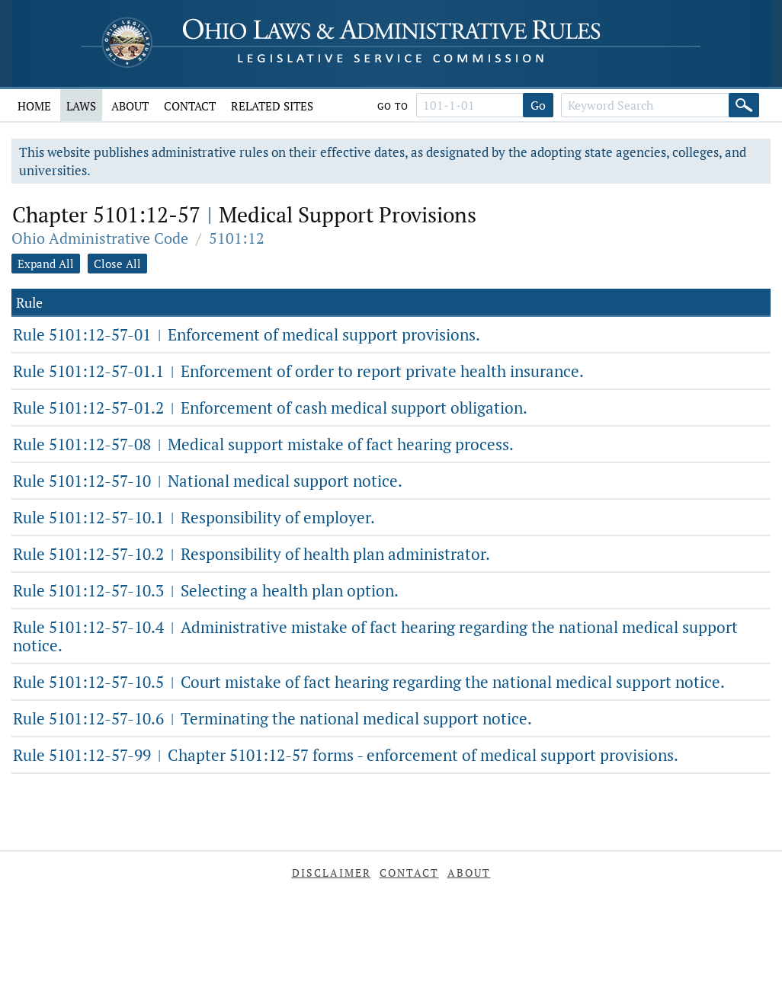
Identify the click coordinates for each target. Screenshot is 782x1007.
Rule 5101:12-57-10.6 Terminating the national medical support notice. (272, 718)
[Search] (744, 105)
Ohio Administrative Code (99, 238)
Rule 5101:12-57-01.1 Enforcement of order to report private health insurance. (298, 371)
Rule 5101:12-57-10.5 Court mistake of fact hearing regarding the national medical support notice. (369, 681)
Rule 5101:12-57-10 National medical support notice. (207, 480)
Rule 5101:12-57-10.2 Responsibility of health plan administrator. (251, 553)
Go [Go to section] (538, 105)
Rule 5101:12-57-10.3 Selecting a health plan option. (206, 590)
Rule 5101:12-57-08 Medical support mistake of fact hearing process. (263, 444)
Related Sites (272, 105)
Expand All (46, 263)
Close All (117, 263)
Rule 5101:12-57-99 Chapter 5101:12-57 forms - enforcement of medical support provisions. (345, 755)
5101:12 (236, 238)
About (130, 105)
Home (34, 105)
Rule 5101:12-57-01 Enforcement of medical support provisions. (246, 334)
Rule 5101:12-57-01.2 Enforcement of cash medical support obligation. (270, 407)
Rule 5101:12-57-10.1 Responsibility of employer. (194, 517)
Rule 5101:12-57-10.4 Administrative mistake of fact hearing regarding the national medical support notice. (375, 636)
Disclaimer (331, 872)
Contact (190, 105)
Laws (81, 105)
